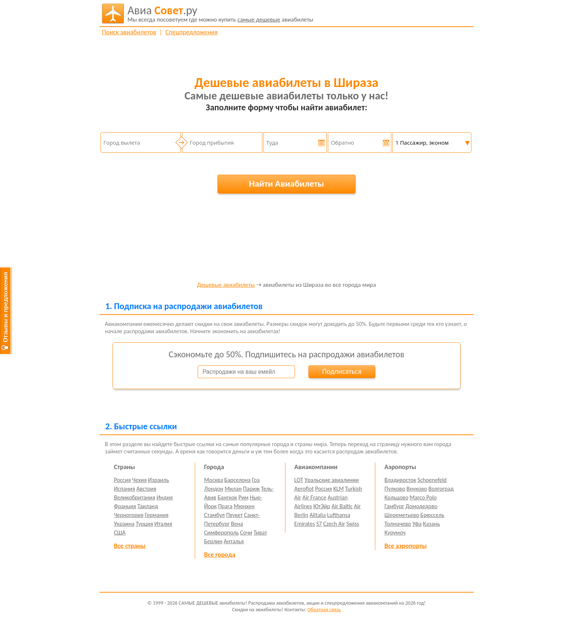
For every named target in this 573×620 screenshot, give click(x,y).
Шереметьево (401, 514)
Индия (164, 497)
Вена (237, 523)
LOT (298, 479)
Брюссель (432, 514)
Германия (156, 514)
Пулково (394, 488)
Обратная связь (324, 609)
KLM (338, 488)
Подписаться (341, 371)
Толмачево (397, 523)
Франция (125, 506)
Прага (225, 506)
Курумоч (395, 532)
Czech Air (334, 523)
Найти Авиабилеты (286, 183)
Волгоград (441, 488)
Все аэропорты (405, 546)
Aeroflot (304, 488)
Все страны (129, 546)
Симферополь (221, 532)
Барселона (237, 479)
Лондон (214, 488)
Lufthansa (338, 514)
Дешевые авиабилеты (226, 285)
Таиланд (147, 506)
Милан (233, 488)
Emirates (304, 523)
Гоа (255, 479)
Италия (163, 523)
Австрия (146, 488)
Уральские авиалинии (331, 479)
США (120, 532)
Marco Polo (423, 497)
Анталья (234, 541)
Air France (314, 497)
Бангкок (227, 497)
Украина (124, 523)
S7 (319, 523)
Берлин (213, 541)
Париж (251, 488)
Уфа (416, 523)
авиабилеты (221, 13)
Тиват (260, 532)
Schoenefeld (432, 479)
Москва (213, 479)
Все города (219, 555)
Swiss (352, 523)
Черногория (129, 514)
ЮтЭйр (321, 506)
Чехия (139, 479)
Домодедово (421, 506)
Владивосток (400, 479)
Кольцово (396, 497)
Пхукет (234, 514)
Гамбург (394, 506)
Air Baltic (342, 506)
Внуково (416, 488)
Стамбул (214, 514)
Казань (431, 523)
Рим (243, 497)
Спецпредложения (192, 32)
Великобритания (134, 497)
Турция (144, 523)
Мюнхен (244, 506)
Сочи (246, 532)
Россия (122, 479)
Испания (124, 488)
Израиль (158, 479)
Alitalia (318, 514)
